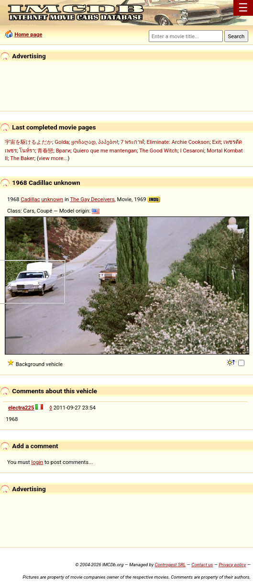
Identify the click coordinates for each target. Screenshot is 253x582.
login (38, 462)
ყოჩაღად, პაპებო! (94, 142)
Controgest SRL (170, 564)
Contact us (202, 564)
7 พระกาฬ (132, 142)
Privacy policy (232, 564)
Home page (28, 34)
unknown (52, 199)
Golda (61, 142)
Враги (63, 150)
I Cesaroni (192, 150)
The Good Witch (158, 150)
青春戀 (45, 150)
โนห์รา (27, 150)
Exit (216, 142)
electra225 (21, 407)
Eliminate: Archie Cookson (178, 142)
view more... (53, 158)
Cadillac (30, 199)
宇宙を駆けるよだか (28, 142)
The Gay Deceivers (92, 199)
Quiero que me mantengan (105, 150)
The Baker (22, 158)
